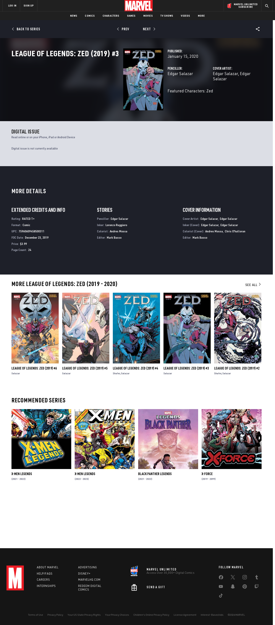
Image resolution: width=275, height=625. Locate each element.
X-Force (207, 525)
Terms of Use (35, 614)
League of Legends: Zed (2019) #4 (135, 420)
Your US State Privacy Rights (84, 614)
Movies (148, 15)
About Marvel (47, 567)
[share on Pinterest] (245, 587)
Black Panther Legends (154, 525)
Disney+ (84, 573)
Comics (90, 15)
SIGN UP (29, 5)
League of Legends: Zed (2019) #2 (236, 420)
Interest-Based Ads (212, 614)
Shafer (116, 425)
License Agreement (185, 614)
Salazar (15, 425)
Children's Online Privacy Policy (151, 614)
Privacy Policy (55, 614)
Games (131, 15)
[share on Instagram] (245, 578)
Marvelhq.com (89, 579)
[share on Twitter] (233, 578)
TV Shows (166, 15)
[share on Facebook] (221, 578)
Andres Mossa (118, 283)
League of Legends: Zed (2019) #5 (84, 420)
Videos (185, 15)
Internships (46, 586)
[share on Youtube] (221, 587)
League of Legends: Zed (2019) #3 (186, 420)
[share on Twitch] (256, 587)
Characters (111, 15)
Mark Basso (114, 289)
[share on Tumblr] (256, 578)
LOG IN (12, 5)
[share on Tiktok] (221, 596)
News (73, 15)
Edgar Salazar (102, 92)
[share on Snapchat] (233, 587)
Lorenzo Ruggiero (116, 276)
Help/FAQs (45, 573)
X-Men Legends (21, 525)
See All (253, 336)
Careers (43, 579)
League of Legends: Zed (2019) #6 (34, 420)
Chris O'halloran (235, 283)
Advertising (87, 567)
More (201, 15)
